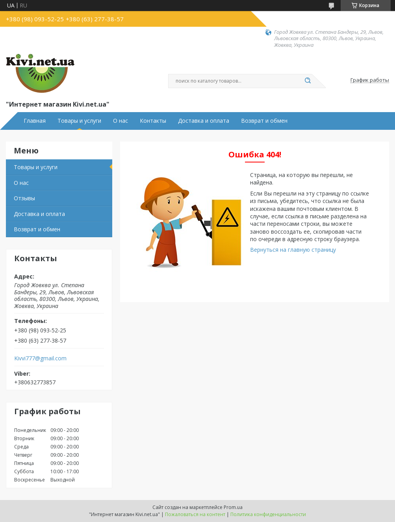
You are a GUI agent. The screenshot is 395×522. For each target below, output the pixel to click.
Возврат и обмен (264, 121)
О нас (120, 121)
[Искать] (308, 81)
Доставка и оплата (203, 121)
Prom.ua (233, 507)
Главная (35, 121)
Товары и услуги (79, 121)
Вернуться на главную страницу (293, 249)
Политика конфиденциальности (268, 514)
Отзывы (24, 198)
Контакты (153, 121)
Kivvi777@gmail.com (40, 358)
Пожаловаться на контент (195, 514)
